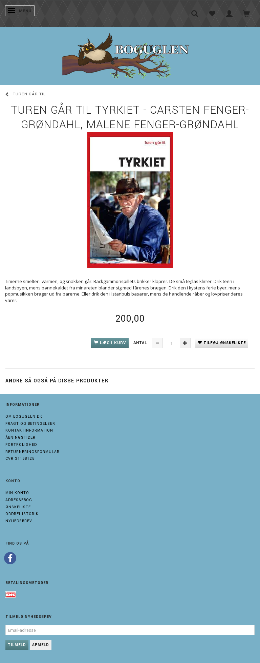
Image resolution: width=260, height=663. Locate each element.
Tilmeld (17, 644)
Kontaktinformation (29, 430)
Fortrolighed (21, 444)
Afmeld (40, 644)
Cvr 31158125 (20, 458)
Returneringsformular (32, 451)
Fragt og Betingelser (30, 423)
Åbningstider (20, 437)
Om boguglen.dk (23, 416)
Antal (141, 343)
